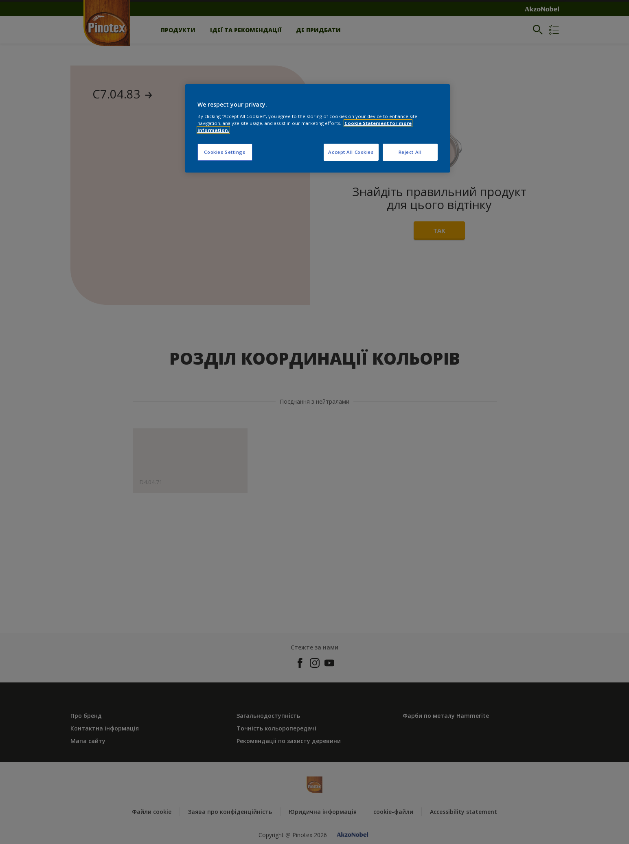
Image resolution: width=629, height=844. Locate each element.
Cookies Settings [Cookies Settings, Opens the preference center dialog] (224, 152)
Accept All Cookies (350, 152)
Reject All (410, 152)
